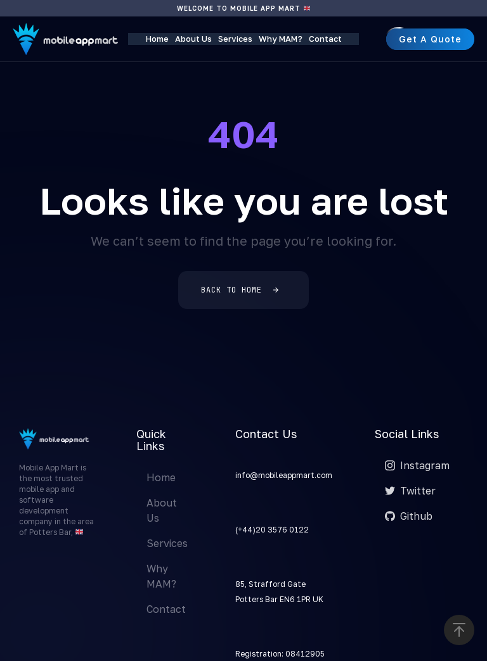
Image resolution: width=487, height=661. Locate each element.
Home (157, 39)
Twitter (410, 490)
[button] (459, 630)
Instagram (417, 465)
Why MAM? (280, 39)
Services (235, 39)
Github (408, 516)
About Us (193, 39)
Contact (325, 39)
